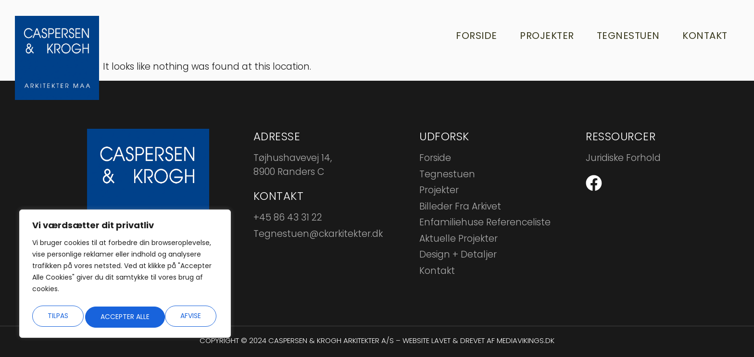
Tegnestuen (624, 36)
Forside (470, 36)
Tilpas (57, 316)
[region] (125, 276)
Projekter (542, 36)
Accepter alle (178, 316)
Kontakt (702, 36)
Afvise (110, 316)
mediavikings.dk (525, 340)
